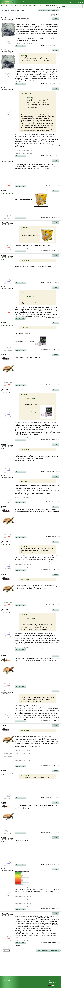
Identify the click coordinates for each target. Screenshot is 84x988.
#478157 (58, 797)
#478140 (58, 384)
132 (10, 41)
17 (10, 111)
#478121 (58, 185)
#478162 (58, 908)
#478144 (58, 501)
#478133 (58, 282)
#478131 (58, 217)
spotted (23, 546)
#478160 (58, 864)
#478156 (58, 765)
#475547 (58, 83)
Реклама (50, 980)
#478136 (58, 317)
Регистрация (79, 2)
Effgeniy (23, 227)
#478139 (58, 349)
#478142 (58, 471)
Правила (50, 979)
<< (49, 15)
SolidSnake (24, 55)
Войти (72, 2)
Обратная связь (52, 982)
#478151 (58, 686)
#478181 (58, 942)
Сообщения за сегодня (28, 2)
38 (10, 215)
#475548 (58, 155)
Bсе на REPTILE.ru (41, 2)
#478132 (58, 250)
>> (58, 15)
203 (10, 382)
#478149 (58, 604)
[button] (44, 10)
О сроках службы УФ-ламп (48, 5)
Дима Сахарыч (25, 93)
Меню (17, 2)
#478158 (58, 832)
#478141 (58, 439)
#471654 (58, 45)
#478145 (58, 536)
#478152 (58, 720)
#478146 (58, 569)
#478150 (58, 649)
